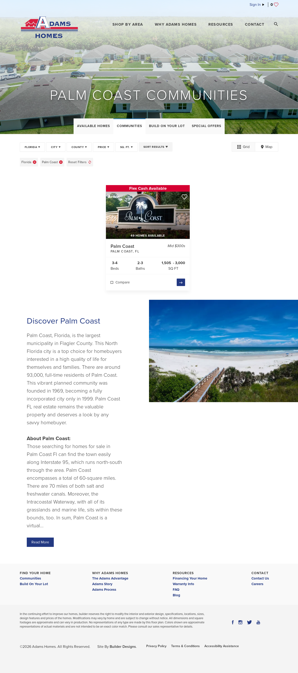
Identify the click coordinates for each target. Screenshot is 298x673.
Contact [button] (254, 24)
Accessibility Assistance (221, 646)
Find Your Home (35, 573)
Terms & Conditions (185, 646)
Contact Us (260, 578)
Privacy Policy (156, 646)
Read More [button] (40, 542)
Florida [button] (31, 147)
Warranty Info (183, 584)
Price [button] (102, 147)
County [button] (77, 147)
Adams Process (104, 589)
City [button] (54, 147)
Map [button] (266, 147)
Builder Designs (123, 646)
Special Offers (206, 126)
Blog (176, 595)
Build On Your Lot (167, 126)
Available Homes (93, 126)
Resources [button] (220, 24)
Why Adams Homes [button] (176, 24)
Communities (129, 126)
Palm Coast (138, 249)
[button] (128, 24)
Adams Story (102, 584)
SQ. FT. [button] (125, 147)
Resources (183, 573)
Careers (257, 584)
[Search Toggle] (275, 24)
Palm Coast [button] (50, 162)
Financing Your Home (190, 578)
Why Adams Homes (110, 573)
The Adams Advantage (110, 578)
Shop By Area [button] (127, 24)
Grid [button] (243, 147)
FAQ (176, 589)
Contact (259, 573)
